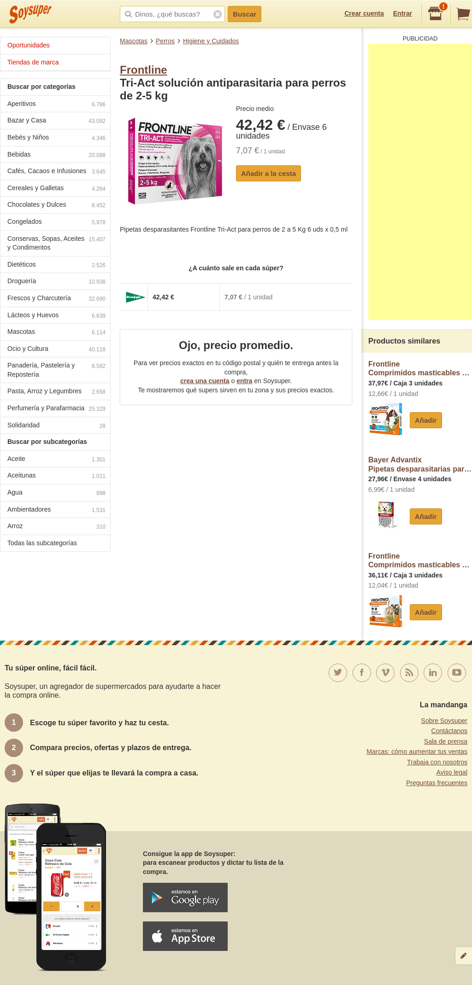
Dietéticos (56, 265)
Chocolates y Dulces (56, 205)
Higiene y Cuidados (211, 41)
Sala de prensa (445, 741)
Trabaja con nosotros (437, 762)
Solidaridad (56, 426)
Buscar (244, 14)
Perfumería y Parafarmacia (56, 409)
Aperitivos (56, 105)
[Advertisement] (420, 182)
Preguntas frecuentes (436, 783)
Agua (56, 493)
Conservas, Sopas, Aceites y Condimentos (56, 243)
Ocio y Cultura (56, 350)
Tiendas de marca (33, 62)
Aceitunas (56, 476)
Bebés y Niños (56, 138)
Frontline (143, 70)
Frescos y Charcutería (56, 299)
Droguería (56, 282)
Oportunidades (28, 45)
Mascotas (134, 41)
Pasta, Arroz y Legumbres (56, 392)
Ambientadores (56, 510)
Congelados (56, 222)
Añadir (426, 420)
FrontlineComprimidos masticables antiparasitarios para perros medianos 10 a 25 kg (420, 368)
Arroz (56, 527)
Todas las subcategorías (42, 543)
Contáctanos (449, 730)
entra (244, 381)
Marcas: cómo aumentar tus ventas (416, 751)
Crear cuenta (364, 13)
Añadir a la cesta (268, 173)
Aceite (56, 460)
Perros (165, 41)
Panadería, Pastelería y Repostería (56, 369)
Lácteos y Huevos (56, 316)
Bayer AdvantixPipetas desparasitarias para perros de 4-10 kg (420, 464)
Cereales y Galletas (56, 189)
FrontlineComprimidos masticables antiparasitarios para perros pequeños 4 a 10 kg (420, 560)
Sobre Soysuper (444, 720)
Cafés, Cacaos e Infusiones (56, 172)
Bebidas (56, 155)
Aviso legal (452, 772)
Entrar (402, 13)
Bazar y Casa (56, 121)
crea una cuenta (205, 381)
